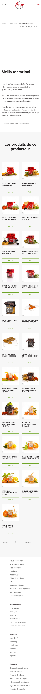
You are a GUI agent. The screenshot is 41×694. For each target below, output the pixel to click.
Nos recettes (15, 568)
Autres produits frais (17, 626)
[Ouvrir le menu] (2, 4)
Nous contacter (16, 561)
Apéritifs (13, 652)
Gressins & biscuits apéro (19, 668)
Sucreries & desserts (17, 689)
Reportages (14, 575)
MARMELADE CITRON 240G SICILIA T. (9, 457)
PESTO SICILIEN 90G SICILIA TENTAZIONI (9, 218)
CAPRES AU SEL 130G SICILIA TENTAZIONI (9, 286)
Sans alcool (14, 638)
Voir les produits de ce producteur (16, 123)
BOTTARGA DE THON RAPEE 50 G (9, 321)
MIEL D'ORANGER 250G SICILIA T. (8, 526)
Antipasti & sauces (16, 671)
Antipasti (13, 615)
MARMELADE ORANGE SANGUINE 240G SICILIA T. (10, 390)
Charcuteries (14, 608)
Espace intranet (16, 596)
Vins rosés (13, 649)
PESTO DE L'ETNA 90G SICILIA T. (30, 218)
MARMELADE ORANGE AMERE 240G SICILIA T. (30, 457)
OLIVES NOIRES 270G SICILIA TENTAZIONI (30, 286)
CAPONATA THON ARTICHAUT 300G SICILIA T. (29, 390)
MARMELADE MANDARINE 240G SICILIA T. (29, 424)
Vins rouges (14, 642)
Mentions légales (17, 585)
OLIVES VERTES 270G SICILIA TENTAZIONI (30, 252)
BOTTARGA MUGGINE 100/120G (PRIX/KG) (30, 321)
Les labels (14, 571)
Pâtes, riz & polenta (17, 675)
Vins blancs (14, 645)
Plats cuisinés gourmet (18, 622)
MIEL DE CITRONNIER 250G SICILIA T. (30, 492)
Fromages (13, 612)
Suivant (28, 542)
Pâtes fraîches (15, 619)
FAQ (11, 582)
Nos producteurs (17, 564)
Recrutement (15, 592)
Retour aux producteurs (30, 26)
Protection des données (20, 589)
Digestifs (13, 656)
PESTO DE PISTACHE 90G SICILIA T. (9, 184)
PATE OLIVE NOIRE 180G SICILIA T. (8, 252)
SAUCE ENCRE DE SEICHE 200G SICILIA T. (30, 356)
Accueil (4, 23)
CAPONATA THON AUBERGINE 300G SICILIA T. (8, 424)
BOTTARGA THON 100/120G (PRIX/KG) (9, 355)
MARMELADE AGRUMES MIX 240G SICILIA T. (9, 493)
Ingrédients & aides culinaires (20, 685)
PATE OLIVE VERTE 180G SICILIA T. (29, 184)
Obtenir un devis (17, 578)
